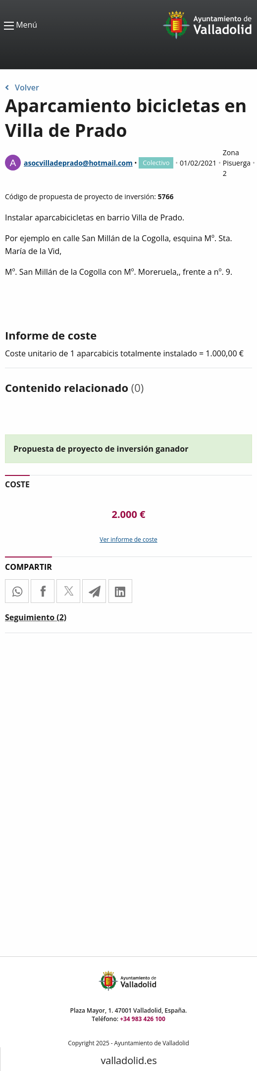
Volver (22, 87)
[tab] (35, 619)
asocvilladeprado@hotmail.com (78, 163)
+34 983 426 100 (142, 1019)
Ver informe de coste (128, 539)
